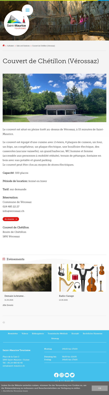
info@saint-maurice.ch (14, 366)
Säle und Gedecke (23, 46)
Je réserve (9, 219)
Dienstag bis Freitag (50, 358)
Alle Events (8, 305)
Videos (25, 333)
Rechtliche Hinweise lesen (15, 391)
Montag (48, 349)
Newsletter (13, 333)
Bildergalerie (38, 333)
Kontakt (75, 333)
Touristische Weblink (58, 333)
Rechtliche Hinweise (92, 333)
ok (99, 388)
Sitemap (55, 338)
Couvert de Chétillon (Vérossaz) (43, 46)
